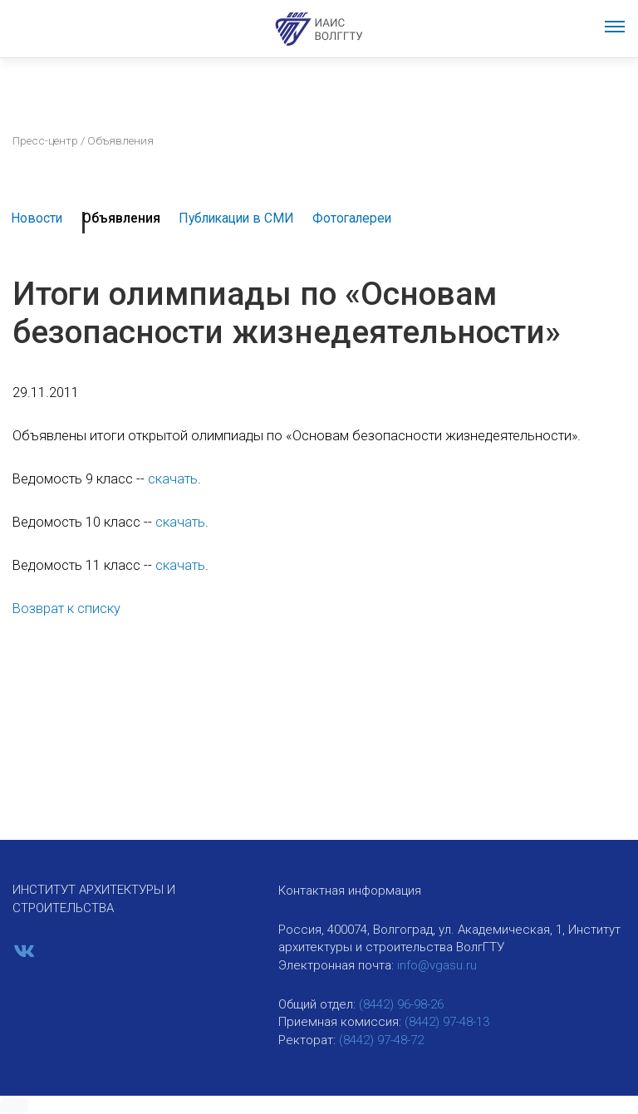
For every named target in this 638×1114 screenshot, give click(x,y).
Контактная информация (349, 890)
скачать (173, 479)
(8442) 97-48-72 (381, 1040)
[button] (14, 1105)
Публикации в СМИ (236, 218)
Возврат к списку (66, 608)
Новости (36, 218)
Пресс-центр (45, 140)
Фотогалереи (351, 218)
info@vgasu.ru (437, 965)
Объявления (121, 218)
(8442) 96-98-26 (401, 1004)
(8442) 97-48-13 (447, 1021)
